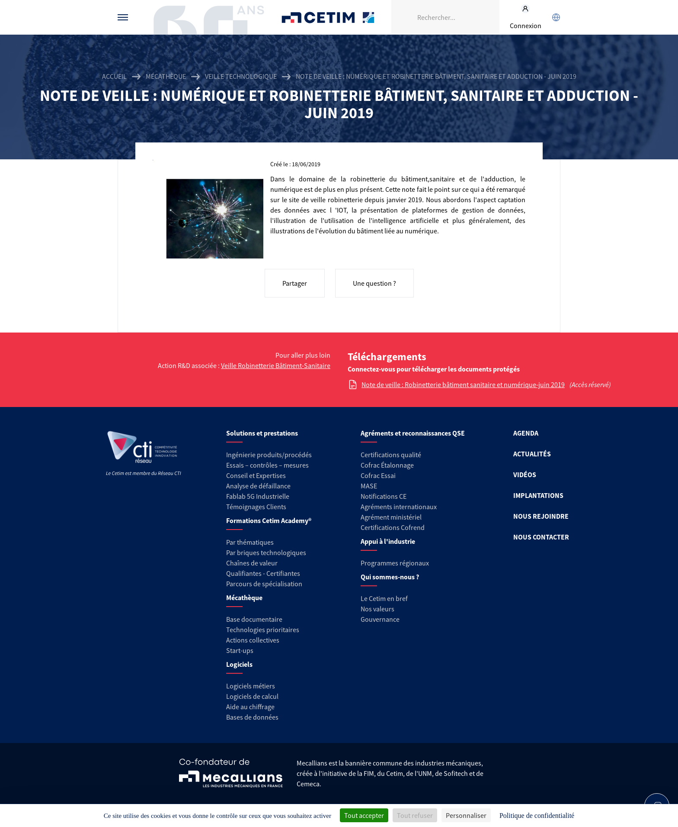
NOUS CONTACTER (541, 537)
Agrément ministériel (391, 517)
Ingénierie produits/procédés (269, 454)
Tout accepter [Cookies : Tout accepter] (364, 815)
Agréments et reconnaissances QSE (413, 433)
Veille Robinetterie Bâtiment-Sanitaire (275, 365)
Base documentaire (254, 619)
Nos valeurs (377, 608)
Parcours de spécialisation (264, 583)
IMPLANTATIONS (538, 495)
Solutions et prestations (262, 433)
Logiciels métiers (250, 686)
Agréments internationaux (399, 506)
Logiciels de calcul (252, 696)
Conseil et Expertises (256, 475)
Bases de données (252, 717)
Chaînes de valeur (252, 563)
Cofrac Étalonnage (387, 465)
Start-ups (239, 650)
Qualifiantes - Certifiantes (263, 573)
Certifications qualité (391, 454)
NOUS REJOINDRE (541, 516)
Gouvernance (380, 619)
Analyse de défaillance (258, 485)
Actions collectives (252, 640)
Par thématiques (250, 542)
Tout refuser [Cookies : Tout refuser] (415, 815)
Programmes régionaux (395, 563)
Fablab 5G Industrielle (257, 496)
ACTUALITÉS (532, 453)
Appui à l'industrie (388, 541)
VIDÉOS (524, 474)
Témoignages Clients (256, 506)
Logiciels (239, 664)
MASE (369, 485)
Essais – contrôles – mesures (267, 465)
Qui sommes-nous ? (390, 576)
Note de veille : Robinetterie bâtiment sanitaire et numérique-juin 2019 (463, 384)
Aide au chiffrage (250, 706)
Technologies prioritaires (262, 629)
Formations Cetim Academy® (268, 520)
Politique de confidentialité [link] (536, 815)
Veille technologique (241, 76)
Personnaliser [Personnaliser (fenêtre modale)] (466, 815)
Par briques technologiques (266, 552)
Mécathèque (166, 76)
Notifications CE (383, 496)
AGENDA (525, 433)
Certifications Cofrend (393, 527)
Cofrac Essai (378, 475)
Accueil (114, 76)
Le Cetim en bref (384, 598)
